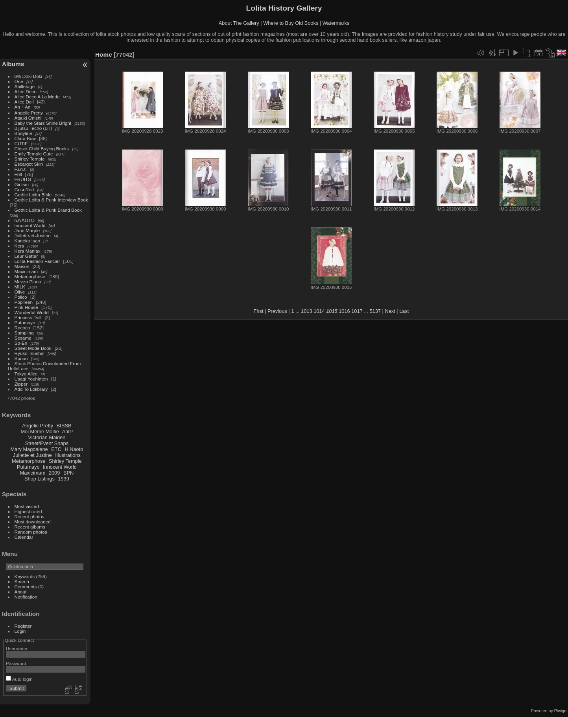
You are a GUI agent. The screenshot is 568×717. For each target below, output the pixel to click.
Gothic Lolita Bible (33, 194)
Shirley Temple (30, 158)
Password (16, 663)
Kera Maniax (28, 250)
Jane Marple (27, 230)
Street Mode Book (33, 348)
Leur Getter (26, 256)
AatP (67, 431)
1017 (356, 311)
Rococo (22, 327)
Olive (20, 291)
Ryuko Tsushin (29, 353)
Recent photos (29, 516)
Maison (22, 266)
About (21, 591)
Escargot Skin (29, 163)
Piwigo (560, 710)
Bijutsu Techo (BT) (33, 128)
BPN (68, 473)
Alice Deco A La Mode (37, 96)
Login (20, 631)
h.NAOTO (25, 220)
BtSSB (64, 426)
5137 (374, 311)
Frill (18, 174)
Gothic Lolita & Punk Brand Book (48, 210)
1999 (63, 479)
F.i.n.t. (21, 169)
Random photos (31, 531)
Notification (26, 596)
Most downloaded (33, 521)
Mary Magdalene (29, 449)
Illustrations (68, 455)
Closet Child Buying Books (42, 148)
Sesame (23, 337)
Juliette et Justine (32, 455)
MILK (20, 286)
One (19, 81)
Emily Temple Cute (34, 153)
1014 (319, 311)
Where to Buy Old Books (290, 23)
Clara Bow (25, 138)
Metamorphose (30, 276)
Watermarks (336, 23)
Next (390, 311)
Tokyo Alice (26, 373)
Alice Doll (24, 101)
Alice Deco (26, 91)
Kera (19, 245)
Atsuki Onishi (28, 117)
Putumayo (25, 322)
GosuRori (24, 189)
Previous (277, 311)
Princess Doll (28, 317)
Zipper (21, 383)
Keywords (25, 576)
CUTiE (21, 143)
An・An (23, 106)
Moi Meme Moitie (39, 431)
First (259, 311)
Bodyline (23, 133)
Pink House (26, 307)
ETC (56, 449)
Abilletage (25, 86)
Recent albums (30, 526)
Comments (26, 586)
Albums (13, 64)
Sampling (24, 332)
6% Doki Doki (28, 76)
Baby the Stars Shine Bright (43, 123)
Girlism (22, 184)
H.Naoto (74, 449)
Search (22, 581)
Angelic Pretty (29, 112)
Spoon (21, 358)
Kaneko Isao (27, 240)
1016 (344, 311)
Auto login (19, 679)
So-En (21, 343)
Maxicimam (26, 271)
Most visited (27, 506)
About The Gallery (239, 23)
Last (404, 311)
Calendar (24, 537)
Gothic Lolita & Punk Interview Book (51, 199)
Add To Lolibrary (31, 389)
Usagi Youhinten (31, 378)
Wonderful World (32, 312)
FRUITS (23, 179)
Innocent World (30, 225)
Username (16, 648)
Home (103, 54)
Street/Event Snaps (46, 443)
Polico (21, 296)
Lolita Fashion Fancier (37, 261)
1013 (306, 311)
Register (23, 625)
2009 (54, 473)
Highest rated (28, 511)
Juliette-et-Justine (33, 235)
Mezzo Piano (28, 281)
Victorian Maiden (46, 437)
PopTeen (24, 302)
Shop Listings (39, 479)
